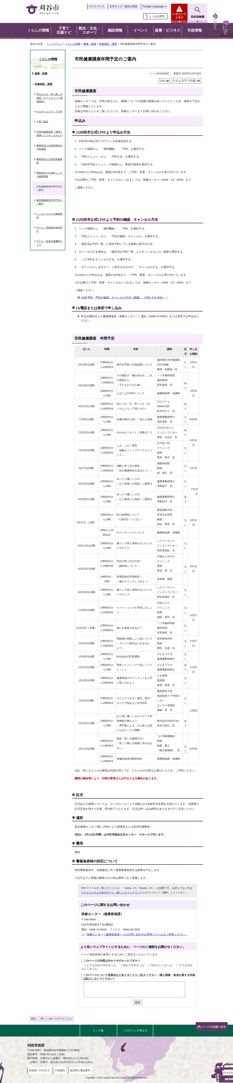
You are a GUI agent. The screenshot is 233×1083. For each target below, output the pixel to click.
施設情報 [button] (115, 30)
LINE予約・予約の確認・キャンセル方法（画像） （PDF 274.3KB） (124, 297)
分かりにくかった (162, 965)
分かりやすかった (134, 965)
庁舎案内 (60, 1070)
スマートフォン (63, 1018)
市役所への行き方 (39, 1070)
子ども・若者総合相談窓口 (49, 229)
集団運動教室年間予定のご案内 (49, 202)
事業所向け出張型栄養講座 (49, 161)
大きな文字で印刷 (184, 80)
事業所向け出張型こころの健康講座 (49, 175)
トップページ (54, 43)
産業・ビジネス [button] (167, 30)
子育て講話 (42, 121)
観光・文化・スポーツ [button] (89, 30)
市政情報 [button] (194, 30)
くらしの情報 (72, 43)
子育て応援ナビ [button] (64, 30)
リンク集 (98, 1030)
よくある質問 (156, 16)
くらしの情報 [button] (38, 30)
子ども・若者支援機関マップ (49, 243)
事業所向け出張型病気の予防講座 (49, 147)
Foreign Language (153, 6)
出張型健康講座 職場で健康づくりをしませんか (49, 134)
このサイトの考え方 (135, 1030)
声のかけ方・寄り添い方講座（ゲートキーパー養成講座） (49, 98)
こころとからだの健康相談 (49, 216)
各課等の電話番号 (80, 1070)
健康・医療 (89, 43)
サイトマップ (96, 6)
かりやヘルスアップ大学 (49, 111)
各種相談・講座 (108, 43)
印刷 (162, 80)
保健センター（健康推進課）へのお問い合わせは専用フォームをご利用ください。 (137, 934)
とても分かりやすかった (102, 965)
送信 (137, 1002)
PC (42, 1018)
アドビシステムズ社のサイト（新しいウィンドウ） (110, 892)
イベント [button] (140, 30)
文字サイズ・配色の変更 (123, 6)
